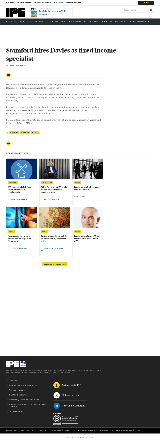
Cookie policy (69, 430)
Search (151, 10)
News (77, 183)
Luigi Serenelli (19, 248)
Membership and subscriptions (23, 385)
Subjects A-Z (43, 430)
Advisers (14, 132)
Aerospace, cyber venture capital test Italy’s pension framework (19, 239)
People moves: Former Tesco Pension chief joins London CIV (87, 239)
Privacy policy (55, 430)
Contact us (13, 380)
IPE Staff (82, 197)
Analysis (13, 183)
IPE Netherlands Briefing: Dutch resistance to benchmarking (19, 190)
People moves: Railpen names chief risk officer (87, 188)
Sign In (146, 3)
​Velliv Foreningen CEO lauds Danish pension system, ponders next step (54, 190)
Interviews (47, 183)
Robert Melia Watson (17, 66)
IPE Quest (58, 3)
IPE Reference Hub (42, 3)
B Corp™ (138, 430)
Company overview (17, 390)
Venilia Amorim (19, 199)
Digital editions (16, 411)
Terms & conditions (105, 430)
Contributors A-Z (27, 430)
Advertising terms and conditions (24, 399)
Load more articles (55, 264)
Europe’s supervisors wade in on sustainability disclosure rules (54, 239)
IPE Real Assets (24, 3)
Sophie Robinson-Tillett (52, 249)
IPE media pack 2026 (18, 395)
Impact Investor (73, 3)
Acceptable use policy (86, 430)
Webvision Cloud (86, 437)
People (35, 132)
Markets (25, 132)
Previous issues (12, 430)
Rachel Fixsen (51, 199)
